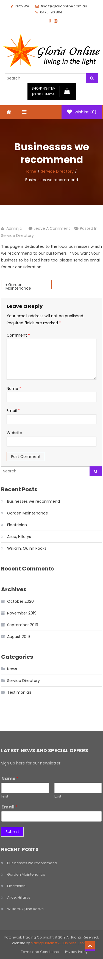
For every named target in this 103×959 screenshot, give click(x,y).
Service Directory (17, 235)
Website (14, 433)
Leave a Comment (52, 228)
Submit (12, 831)
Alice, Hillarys (19, 536)
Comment (18, 335)
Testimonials (19, 692)
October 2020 (20, 601)
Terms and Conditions (40, 951)
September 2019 (22, 625)
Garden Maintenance (18, 285)
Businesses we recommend (33, 501)
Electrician (17, 525)
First (4, 796)
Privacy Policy (76, 951)
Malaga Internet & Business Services (61, 943)
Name (14, 388)
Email (13, 410)
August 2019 (18, 636)
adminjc (14, 228)
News (12, 669)
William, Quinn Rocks (26, 548)
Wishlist (81, 112)
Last (57, 796)
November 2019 (22, 613)
